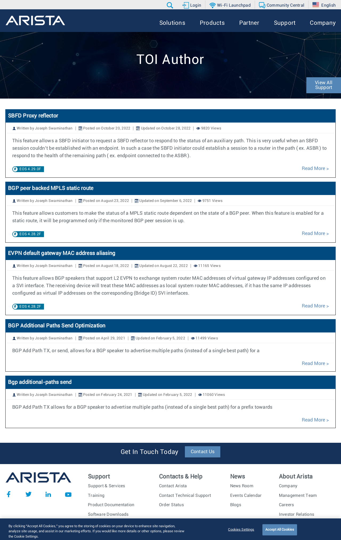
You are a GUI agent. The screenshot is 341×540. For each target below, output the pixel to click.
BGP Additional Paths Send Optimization (56, 325)
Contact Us (203, 451)
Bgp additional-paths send (39, 382)
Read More (313, 168)
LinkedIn (48, 494)
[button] (170, 5)
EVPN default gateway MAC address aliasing (61, 253)
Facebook (8, 494)
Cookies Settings (241, 534)
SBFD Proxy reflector (33, 116)
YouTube (68, 494)
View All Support (323, 85)
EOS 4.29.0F (30, 169)
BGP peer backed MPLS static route (50, 188)
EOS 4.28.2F (30, 234)
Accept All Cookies (279, 534)
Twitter (28, 494)
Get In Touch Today (149, 452)
